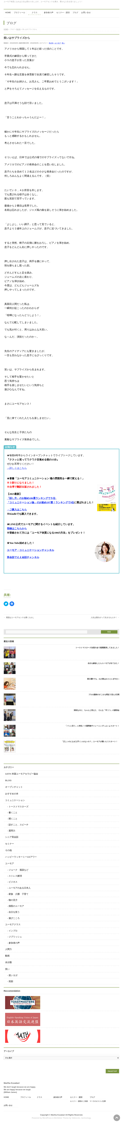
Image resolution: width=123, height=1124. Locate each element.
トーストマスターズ (18, 806)
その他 (8, 850)
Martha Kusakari (58, 1115)
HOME (6, 1097)
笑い (63, 43)
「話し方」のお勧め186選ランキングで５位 (31, 498)
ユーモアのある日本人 (20, 888)
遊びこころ (14, 918)
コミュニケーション (15, 800)
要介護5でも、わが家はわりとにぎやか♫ (103, 679)
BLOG (51, 43)
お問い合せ (8, 1105)
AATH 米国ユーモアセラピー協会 (21, 774)
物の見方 (13, 900)
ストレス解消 (15, 876)
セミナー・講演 (76, 1097)
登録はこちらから (17, 528)
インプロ (13, 930)
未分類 (8, 962)
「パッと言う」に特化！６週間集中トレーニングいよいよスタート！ (92, 726)
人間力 (8, 949)
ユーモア (57, 43)
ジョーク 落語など (18, 870)
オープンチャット (14, 787)
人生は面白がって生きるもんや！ (105, 617)
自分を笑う (14, 912)
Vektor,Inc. (76, 1118)
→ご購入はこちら (17, 509)
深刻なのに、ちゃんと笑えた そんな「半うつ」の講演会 (96, 710)
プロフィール (25, 1097)
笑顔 (11, 981)
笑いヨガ (13, 975)
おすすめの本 (11, 793)
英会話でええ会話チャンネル (23, 557)
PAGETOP (112, 1071)
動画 (7, 955)
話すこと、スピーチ (18, 824)
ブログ (92, 1097)
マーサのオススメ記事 (98, 1101)
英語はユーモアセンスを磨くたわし (19, 617)
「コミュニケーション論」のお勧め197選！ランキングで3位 (40, 502)
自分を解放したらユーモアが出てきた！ (103, 663)
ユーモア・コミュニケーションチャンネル (30, 550)
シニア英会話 (11, 837)
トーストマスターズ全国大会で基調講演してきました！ (97, 648)
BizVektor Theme (61, 1118)
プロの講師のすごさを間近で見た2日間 (103, 695)
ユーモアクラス (12, 924)
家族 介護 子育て (18, 894)
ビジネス (13, 882)
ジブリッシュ (15, 936)
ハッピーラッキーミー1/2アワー (21, 857)
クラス (39, 1097)
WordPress (47, 1118)
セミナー (9, 843)
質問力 (12, 830)
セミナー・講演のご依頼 (79, 1101)
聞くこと (13, 818)
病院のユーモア (16, 906)
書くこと (13, 812)
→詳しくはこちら (17, 468)
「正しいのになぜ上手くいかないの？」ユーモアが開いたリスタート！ (90, 742)
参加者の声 (14, 943)
